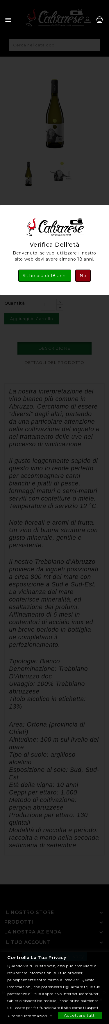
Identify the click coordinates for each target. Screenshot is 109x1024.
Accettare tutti (80, 1015)
